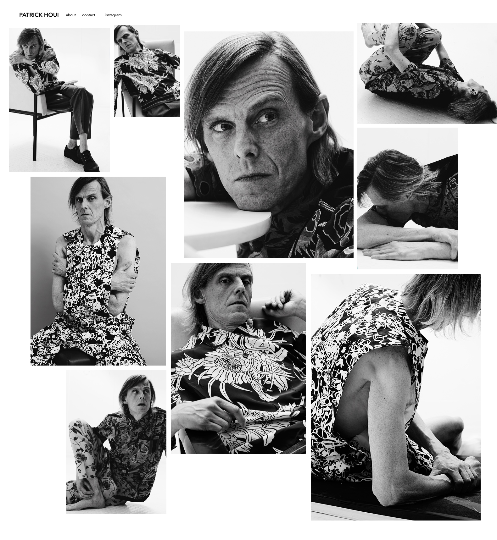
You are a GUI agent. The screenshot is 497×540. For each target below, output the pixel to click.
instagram (113, 15)
